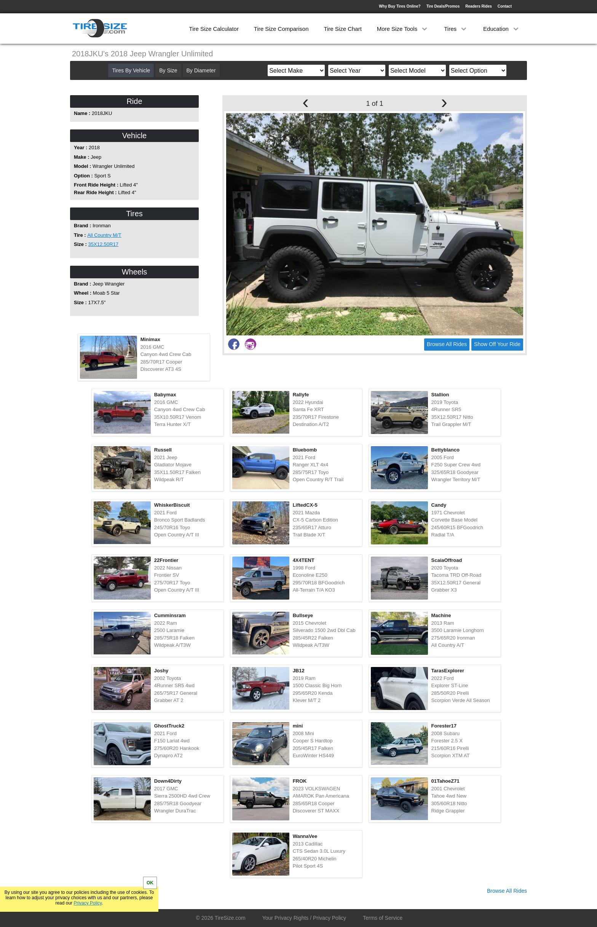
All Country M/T (104, 235)
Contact (505, 6)
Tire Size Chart (342, 29)
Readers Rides (478, 6)
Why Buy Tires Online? (399, 6)
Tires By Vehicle (131, 70)
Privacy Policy (87, 903)
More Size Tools (403, 29)
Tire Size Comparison (281, 29)
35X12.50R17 (103, 244)
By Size (168, 70)
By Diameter (201, 70)
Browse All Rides (447, 344)
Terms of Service (382, 918)
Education (501, 29)
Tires (456, 29)
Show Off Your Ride (497, 344)
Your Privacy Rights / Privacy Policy (304, 918)
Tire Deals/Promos (443, 6)
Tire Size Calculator (214, 29)
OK (150, 883)
